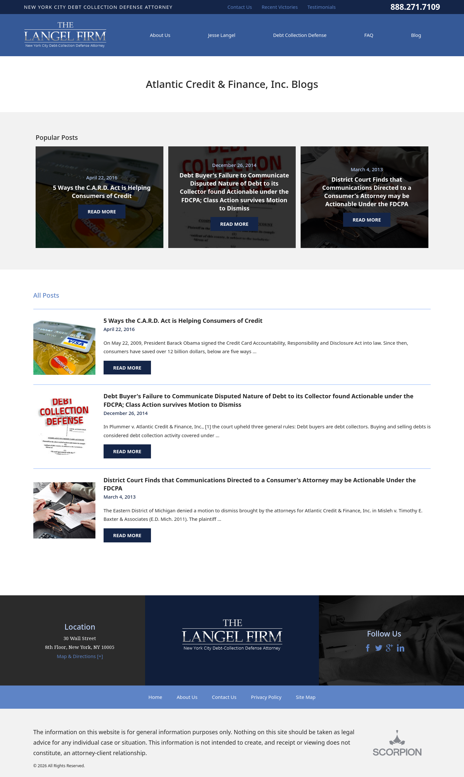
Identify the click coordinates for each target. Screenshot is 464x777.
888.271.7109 (415, 7)
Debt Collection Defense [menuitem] (299, 35)
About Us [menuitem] (160, 35)
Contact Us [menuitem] (239, 7)
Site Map (306, 697)
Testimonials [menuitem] (321, 7)
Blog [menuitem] (416, 35)
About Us (187, 697)
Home (155, 697)
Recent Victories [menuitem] (280, 7)
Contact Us (224, 697)
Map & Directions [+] (80, 656)
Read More (127, 367)
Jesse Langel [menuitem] (221, 35)
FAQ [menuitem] (368, 35)
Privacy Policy (266, 697)
